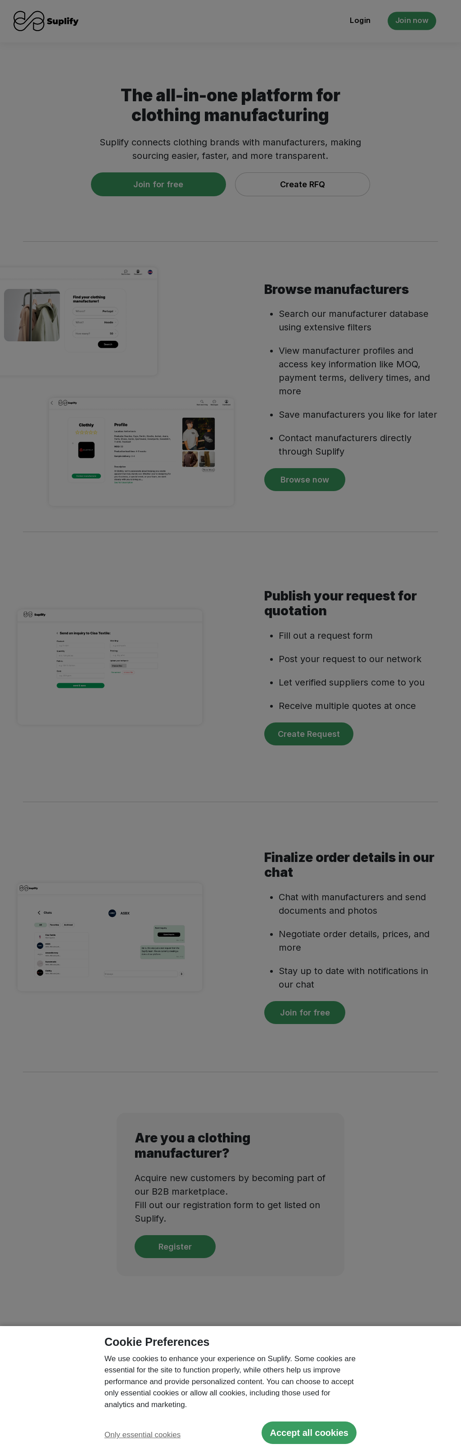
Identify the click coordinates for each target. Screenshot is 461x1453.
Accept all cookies (309, 1433)
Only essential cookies (142, 1434)
